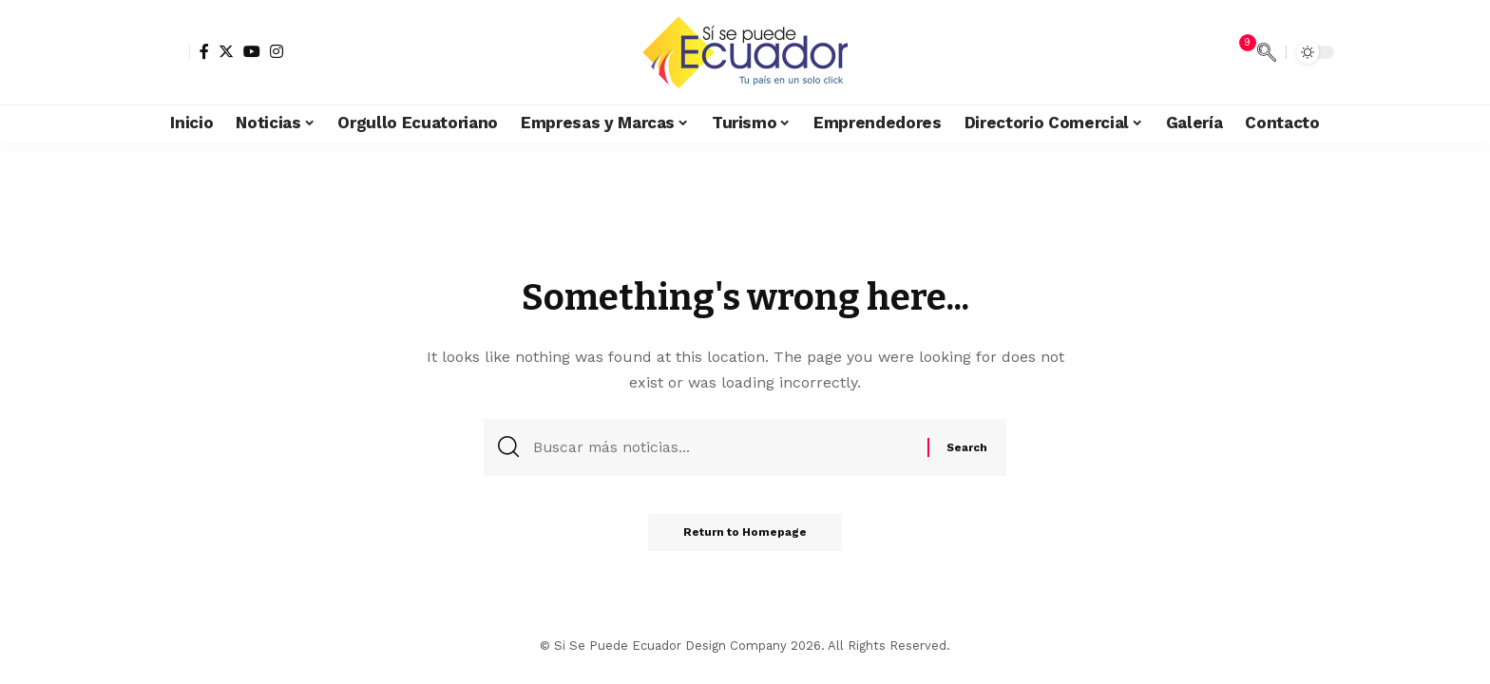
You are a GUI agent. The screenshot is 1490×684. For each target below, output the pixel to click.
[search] (1266, 52)
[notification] (1238, 52)
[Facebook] (204, 51)
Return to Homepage (745, 535)
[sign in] (173, 52)
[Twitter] (226, 51)
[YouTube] (252, 51)
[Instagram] (276, 51)
